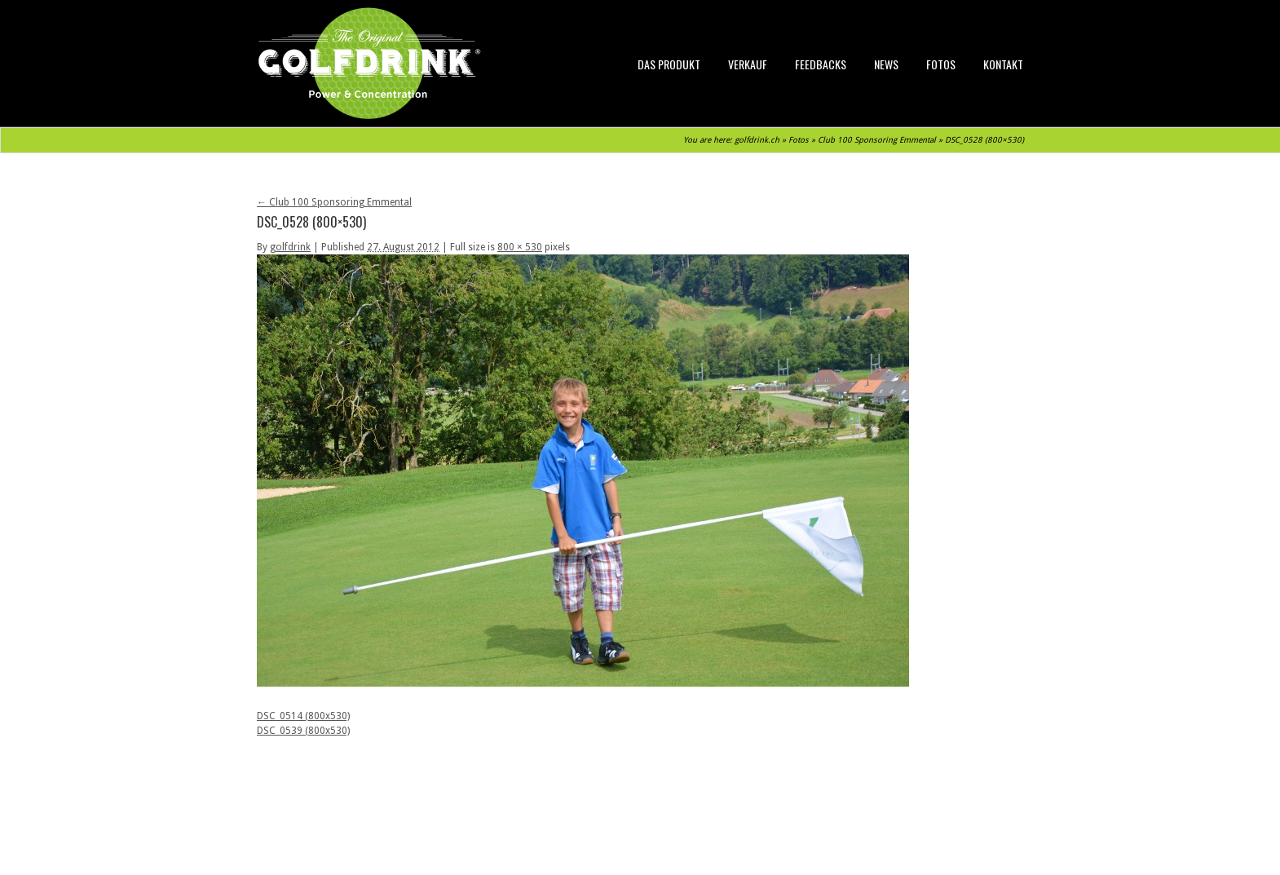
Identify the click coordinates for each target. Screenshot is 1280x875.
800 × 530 (519, 247)
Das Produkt (669, 64)
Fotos (941, 64)
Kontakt (1003, 64)
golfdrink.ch (757, 139)
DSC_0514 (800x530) (303, 716)
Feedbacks (820, 64)
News (886, 64)
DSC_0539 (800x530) (303, 730)
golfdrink (290, 247)
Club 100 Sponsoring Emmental (877, 139)
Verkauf (747, 64)
